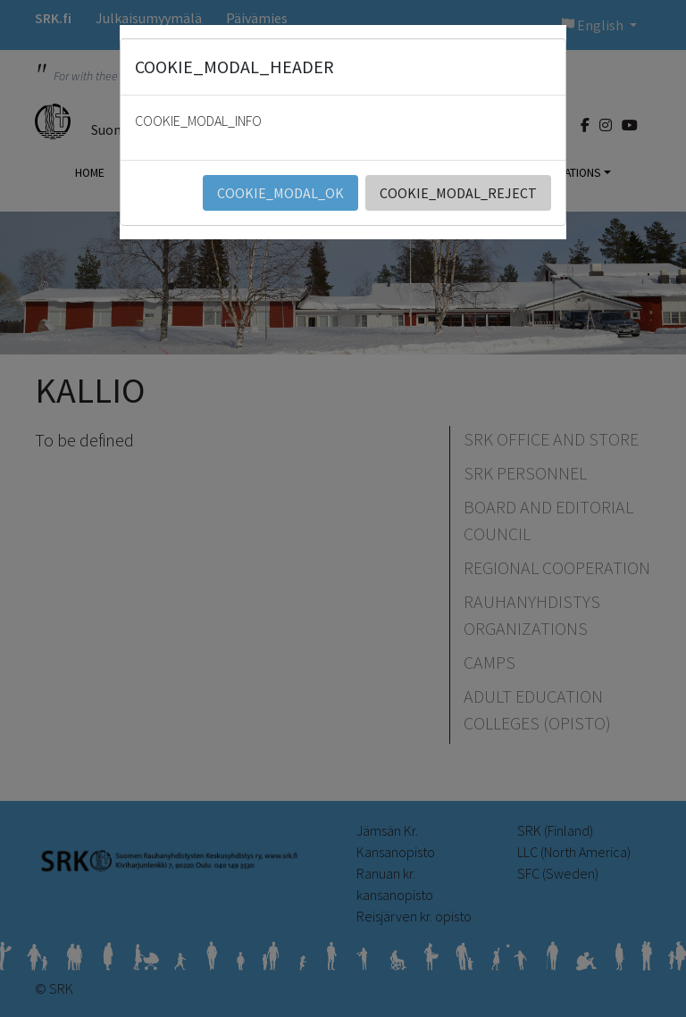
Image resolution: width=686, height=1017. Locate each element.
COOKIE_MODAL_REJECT (458, 193)
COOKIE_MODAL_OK (280, 193)
